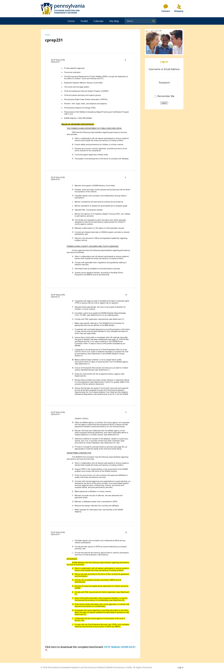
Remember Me (165, 96)
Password (164, 82)
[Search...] (138, 21)
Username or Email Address (164, 69)
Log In (164, 103)
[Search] (153, 21)
